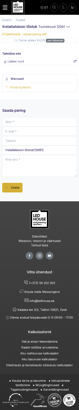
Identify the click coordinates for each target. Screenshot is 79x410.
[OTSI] (54, 7)
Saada (12, 188)
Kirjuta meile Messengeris (39, 292)
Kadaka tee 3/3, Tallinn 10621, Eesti (40, 310)
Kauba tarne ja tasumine (29, 380)
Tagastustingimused (24, 389)
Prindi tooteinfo (20, 87)
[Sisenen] (63, 7)
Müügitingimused (47, 385)
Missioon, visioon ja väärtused (40, 241)
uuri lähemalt (55, 40)
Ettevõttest (39, 236)
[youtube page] (49, 255)
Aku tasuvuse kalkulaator (39, 359)
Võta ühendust (39, 272)
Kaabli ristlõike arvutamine (39, 347)
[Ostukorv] (72, 7)
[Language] (44, 7)
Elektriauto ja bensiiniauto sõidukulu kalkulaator (39, 365)
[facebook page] (29, 255)
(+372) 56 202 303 (39, 283)
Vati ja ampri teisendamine (40, 341)
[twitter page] (39, 255)
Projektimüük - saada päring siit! (24, 34)
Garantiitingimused (56, 389)
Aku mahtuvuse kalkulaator (39, 353)
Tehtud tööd (39, 245)
